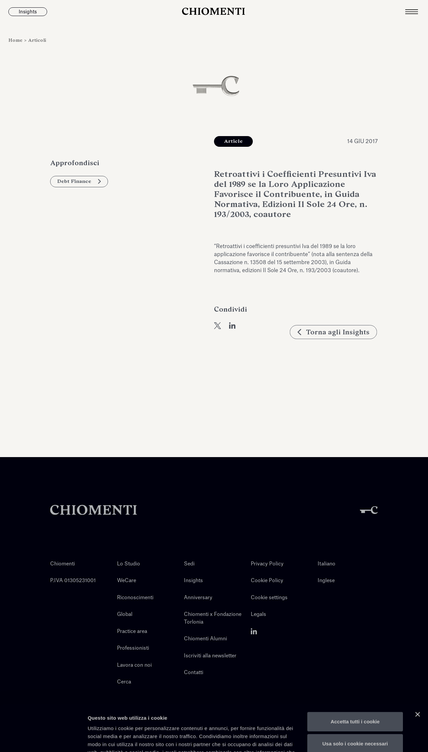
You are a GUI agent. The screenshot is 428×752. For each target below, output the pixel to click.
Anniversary (198, 597)
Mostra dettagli (106, 739)
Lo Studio (128, 563)
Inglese (326, 580)
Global (124, 614)
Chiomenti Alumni (205, 638)
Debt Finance (79, 181)
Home (16, 40)
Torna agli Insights (334, 353)
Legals (258, 614)
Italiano (326, 563)
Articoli (37, 40)
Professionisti (133, 648)
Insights (193, 580)
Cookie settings (269, 597)
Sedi (189, 563)
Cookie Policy (267, 580)
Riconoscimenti (135, 597)
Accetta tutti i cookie (355, 673)
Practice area (132, 631)
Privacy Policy (267, 563)
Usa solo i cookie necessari (355, 695)
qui (142, 720)
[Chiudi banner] (417, 666)
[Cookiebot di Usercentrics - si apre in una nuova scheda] (43, 739)
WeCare (126, 580)
